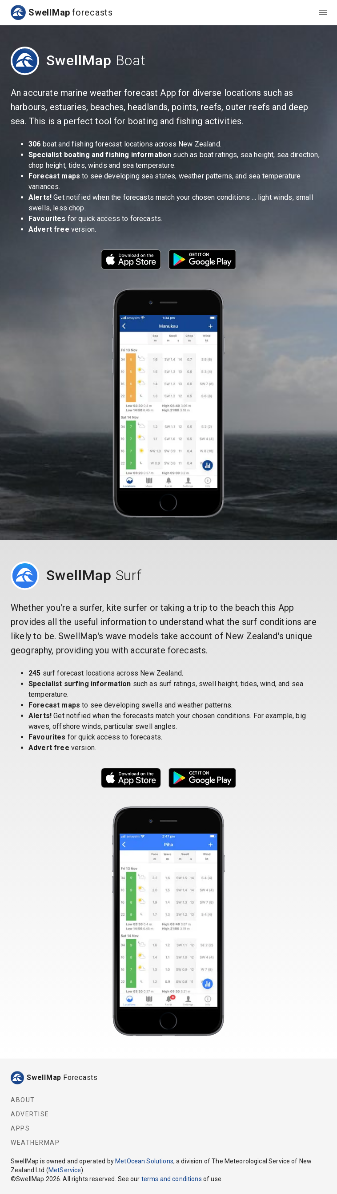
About (23, 1099)
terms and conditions (171, 1178)
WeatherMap (35, 1142)
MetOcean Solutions (144, 1161)
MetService (64, 1170)
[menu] (323, 12)
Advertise (30, 1114)
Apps (20, 1128)
